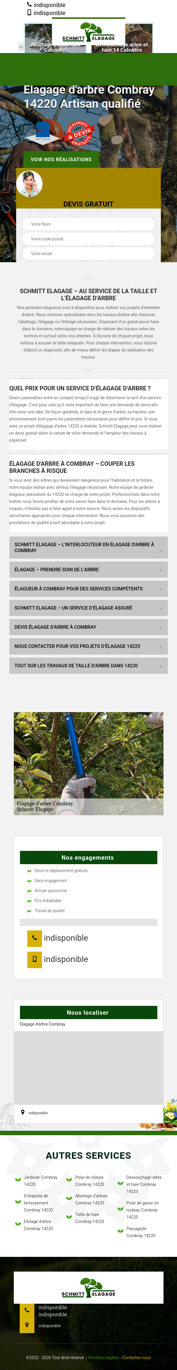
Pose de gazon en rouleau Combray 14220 (138, 1210)
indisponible (45, 5)
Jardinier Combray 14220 (36, 1181)
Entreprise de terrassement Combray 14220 (34, 1203)
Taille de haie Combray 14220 (85, 1218)
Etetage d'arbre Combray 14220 (34, 1225)
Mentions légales (103, 1357)
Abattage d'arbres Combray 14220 (86, 1199)
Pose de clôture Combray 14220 (85, 1181)
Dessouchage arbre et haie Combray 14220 (140, 1184)
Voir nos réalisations (61, 159)
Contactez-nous (136, 1357)
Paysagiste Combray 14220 (137, 1232)
